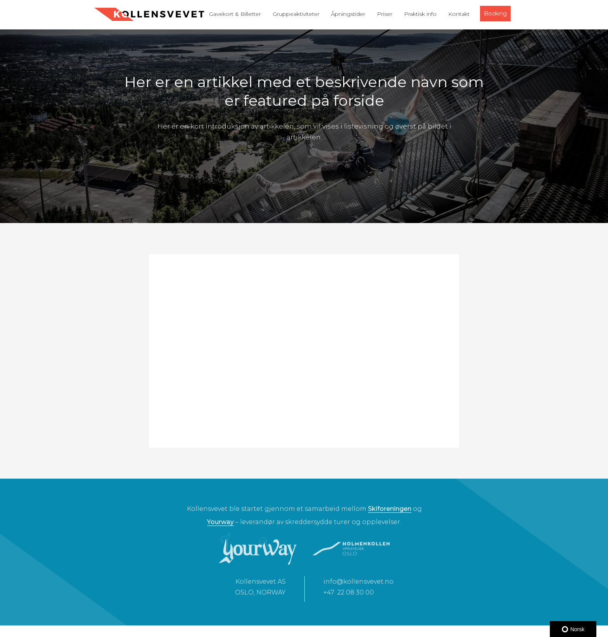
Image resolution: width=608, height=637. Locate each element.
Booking (495, 13)
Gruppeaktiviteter (296, 13)
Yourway (220, 525)
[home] (149, 14)
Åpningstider (348, 13)
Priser (384, 13)
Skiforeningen (389, 512)
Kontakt (459, 13)
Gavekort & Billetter (235, 13)
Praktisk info (420, 13)
